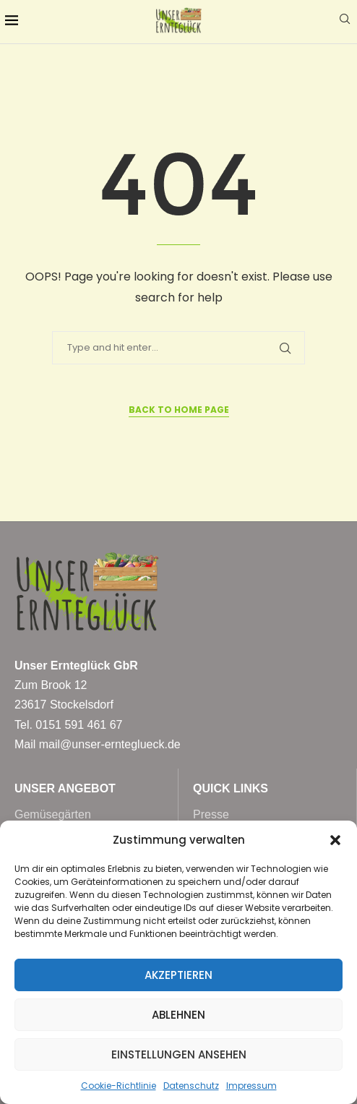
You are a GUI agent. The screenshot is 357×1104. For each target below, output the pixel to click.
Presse (211, 815)
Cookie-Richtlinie (118, 1085)
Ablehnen (178, 1014)
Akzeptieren (178, 975)
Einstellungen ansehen (178, 1054)
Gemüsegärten (52, 815)
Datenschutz (191, 1085)
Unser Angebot (65, 789)
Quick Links (230, 789)
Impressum (251, 1085)
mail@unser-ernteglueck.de (110, 744)
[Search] (344, 21)
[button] (335, 840)
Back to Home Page (179, 409)
